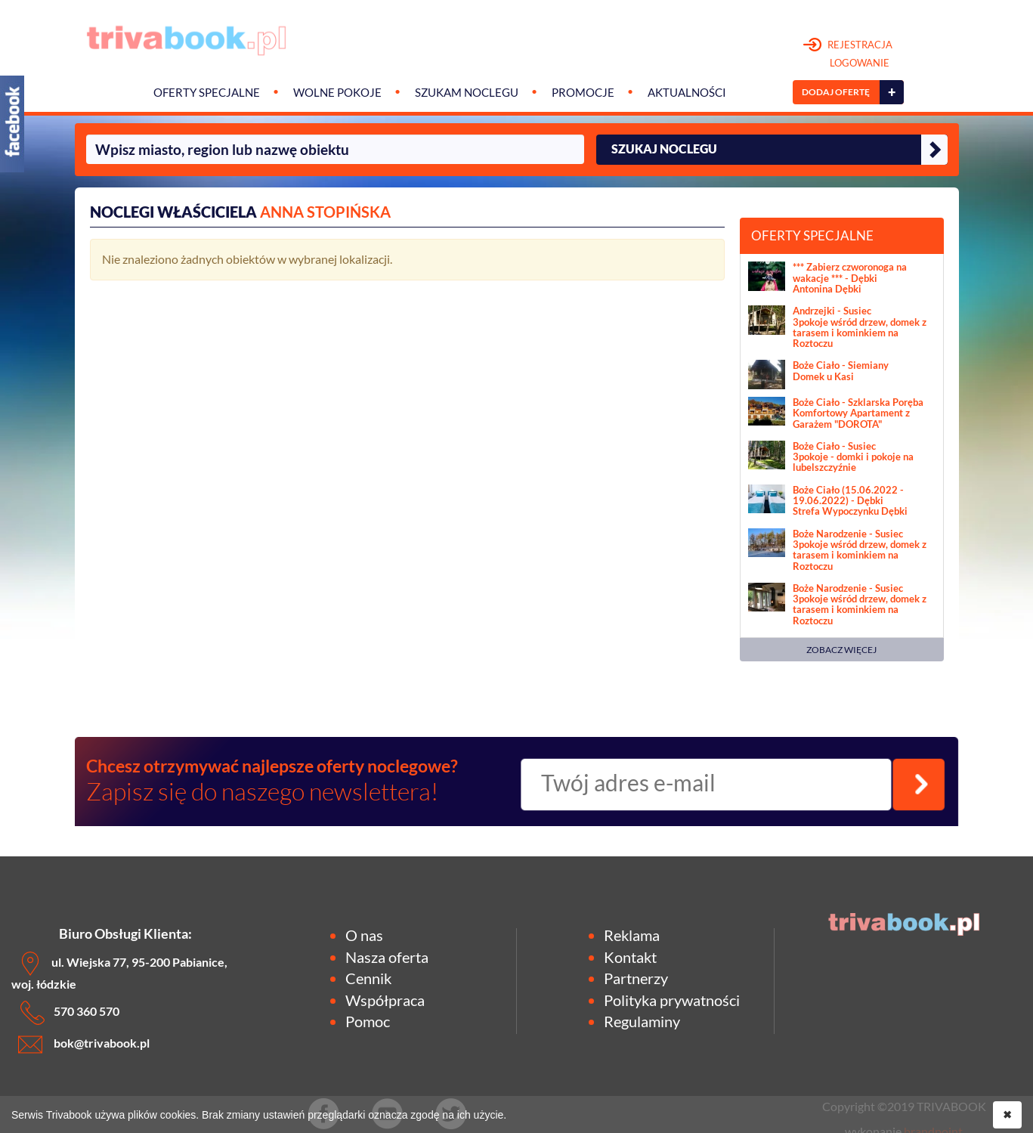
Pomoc (367, 1021)
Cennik (368, 978)
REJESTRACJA (848, 54)
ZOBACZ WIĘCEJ (841, 649)
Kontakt (630, 957)
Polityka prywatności (672, 1000)
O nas (364, 935)
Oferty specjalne (206, 92)
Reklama (632, 935)
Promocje (583, 92)
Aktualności (687, 92)
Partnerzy (636, 978)
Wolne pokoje (337, 92)
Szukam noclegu (466, 92)
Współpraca (385, 1000)
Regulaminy (642, 1021)
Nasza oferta (386, 957)
